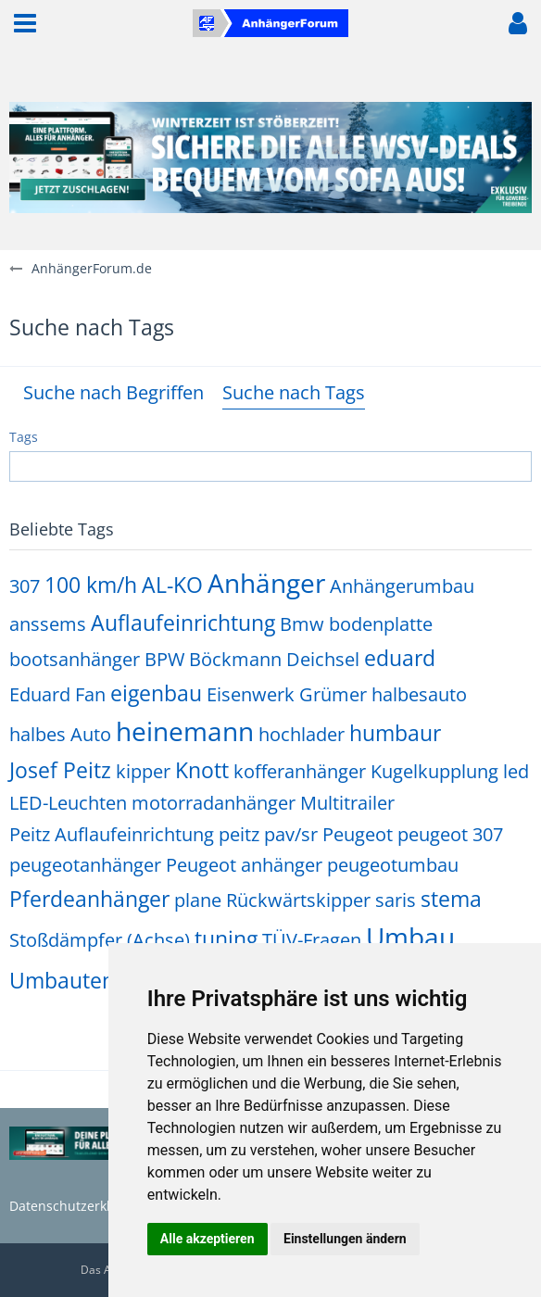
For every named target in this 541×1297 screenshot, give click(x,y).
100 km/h (90, 584)
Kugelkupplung (434, 771)
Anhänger (266, 582)
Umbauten (62, 980)
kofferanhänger (299, 771)
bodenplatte (381, 623)
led (516, 771)
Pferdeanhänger (89, 898)
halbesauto (419, 694)
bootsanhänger (74, 659)
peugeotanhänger (85, 864)
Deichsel (322, 659)
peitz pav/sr (268, 834)
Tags (23, 437)
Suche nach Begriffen (113, 392)
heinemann (185, 731)
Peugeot (357, 834)
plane (197, 900)
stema (451, 898)
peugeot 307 (450, 834)
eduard (399, 658)
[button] (25, 23)
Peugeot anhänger (244, 864)
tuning (226, 938)
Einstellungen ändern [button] (345, 1238)
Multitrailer (347, 802)
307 (24, 585)
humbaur (395, 733)
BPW (164, 659)
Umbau (410, 936)
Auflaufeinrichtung (183, 622)
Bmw (302, 623)
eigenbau (156, 693)
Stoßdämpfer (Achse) (99, 939)
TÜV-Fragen (311, 939)
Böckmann (235, 659)
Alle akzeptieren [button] (207, 1238)
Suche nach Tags (293, 392)
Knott (202, 770)
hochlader (301, 734)
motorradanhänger (214, 802)
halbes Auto (60, 734)
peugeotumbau (393, 864)
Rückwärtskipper (298, 900)
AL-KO (172, 584)
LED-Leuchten (68, 802)
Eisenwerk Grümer (287, 694)
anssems (47, 623)
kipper (143, 771)
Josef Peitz (60, 770)
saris (395, 900)
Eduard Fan (57, 694)
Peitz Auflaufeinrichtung (111, 834)
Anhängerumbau (402, 585)
